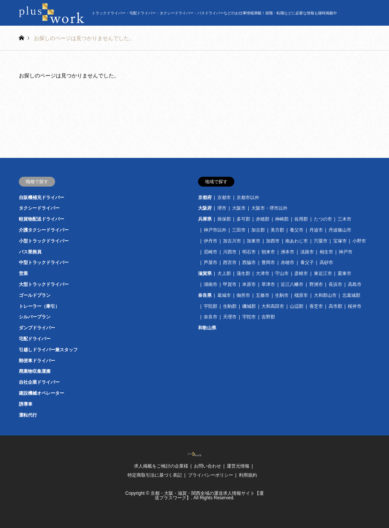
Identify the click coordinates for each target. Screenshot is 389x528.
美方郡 (277, 230)
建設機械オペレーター (41, 393)
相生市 (326, 252)
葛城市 (224, 295)
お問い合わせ (207, 466)
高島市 (354, 284)
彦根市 (301, 273)
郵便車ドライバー (37, 360)
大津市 (262, 273)
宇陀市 (249, 317)
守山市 (282, 273)
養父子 (307, 262)
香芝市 (316, 306)
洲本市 (287, 252)
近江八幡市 (292, 284)
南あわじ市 (296, 241)
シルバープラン (35, 317)
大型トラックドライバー (44, 284)
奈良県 (205, 295)
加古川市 (232, 241)
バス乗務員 (30, 252)
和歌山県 (207, 327)
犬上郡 (224, 273)
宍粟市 (320, 241)
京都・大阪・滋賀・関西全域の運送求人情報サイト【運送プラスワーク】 (207, 495)
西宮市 (230, 262)
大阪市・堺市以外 (269, 208)
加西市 (273, 241)
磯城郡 (249, 306)
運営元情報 (238, 466)
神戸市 (345, 252)
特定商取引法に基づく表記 (155, 475)
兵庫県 (205, 219)
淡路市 (307, 252)
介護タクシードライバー (44, 230)
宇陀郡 (210, 306)
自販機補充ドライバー (41, 197)
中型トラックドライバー (44, 262)
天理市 (230, 317)
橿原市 (301, 295)
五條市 (262, 295)
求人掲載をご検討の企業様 (161, 466)
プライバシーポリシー (210, 475)
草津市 (268, 284)
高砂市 (326, 262)
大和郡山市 (325, 295)
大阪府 (205, 208)
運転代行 (28, 415)
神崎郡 (282, 219)
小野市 (359, 241)
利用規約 (248, 475)
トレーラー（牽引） (39, 306)
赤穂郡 (262, 219)
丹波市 (316, 230)
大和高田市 (272, 306)
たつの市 (323, 219)
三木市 (344, 219)
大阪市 (239, 208)
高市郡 (335, 306)
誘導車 (25, 404)
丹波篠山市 (340, 230)
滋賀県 (205, 273)
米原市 (249, 284)
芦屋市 (210, 262)
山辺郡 (296, 306)
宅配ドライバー (35, 338)
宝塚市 (340, 241)
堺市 (221, 208)
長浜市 (335, 284)
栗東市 (344, 273)
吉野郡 (268, 317)
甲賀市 (230, 284)
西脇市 (249, 262)
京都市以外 (248, 197)
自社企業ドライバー (39, 382)
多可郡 (243, 219)
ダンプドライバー (37, 327)
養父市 (296, 230)
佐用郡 (301, 219)
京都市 (224, 197)
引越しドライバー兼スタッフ (48, 349)
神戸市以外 (215, 230)
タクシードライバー (39, 208)
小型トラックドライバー (44, 241)
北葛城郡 (351, 295)
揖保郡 (224, 219)
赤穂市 (287, 262)
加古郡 (258, 230)
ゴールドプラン (35, 295)
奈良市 (210, 317)
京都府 (205, 197)
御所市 (243, 295)
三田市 (239, 230)
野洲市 (316, 284)
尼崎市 (210, 252)
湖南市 (210, 284)
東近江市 (323, 273)
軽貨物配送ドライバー (41, 219)
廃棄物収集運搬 (35, 371)
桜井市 (354, 306)
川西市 (230, 252)
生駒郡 (230, 306)
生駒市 (282, 295)
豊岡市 (268, 262)
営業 (23, 273)
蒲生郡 (243, 273)
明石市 (249, 252)
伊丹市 (210, 241)
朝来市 (268, 252)
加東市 (253, 241)
